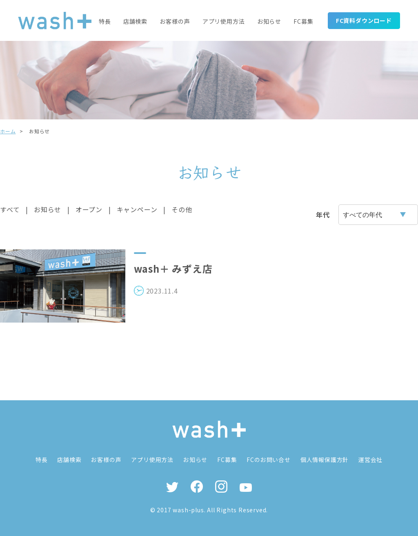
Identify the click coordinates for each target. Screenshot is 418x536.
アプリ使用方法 (223, 21)
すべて (10, 209)
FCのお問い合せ (269, 459)
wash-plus (188, 510)
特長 (105, 21)
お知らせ (269, 21)
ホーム (8, 131)
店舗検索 (136, 21)
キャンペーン (137, 209)
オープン (89, 209)
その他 (181, 209)
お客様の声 (175, 21)
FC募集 (303, 21)
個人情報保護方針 (325, 459)
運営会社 (372, 459)
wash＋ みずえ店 (173, 268)
